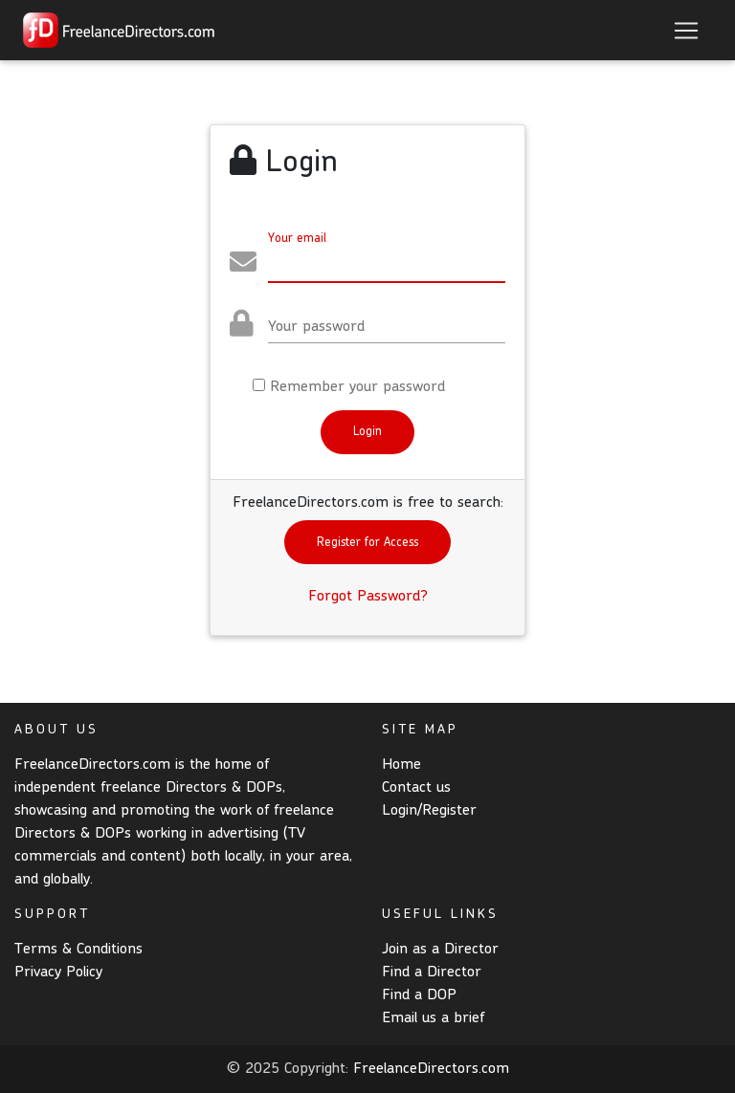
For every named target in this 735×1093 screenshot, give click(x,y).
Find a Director (431, 972)
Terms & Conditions (78, 949)
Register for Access (367, 542)
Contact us (416, 788)
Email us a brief (433, 1018)
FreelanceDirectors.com (431, 1069)
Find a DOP (419, 995)
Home (401, 765)
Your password (316, 327)
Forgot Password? (368, 596)
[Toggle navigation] (686, 30)
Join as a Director (440, 949)
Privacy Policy (58, 972)
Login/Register (429, 811)
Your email (297, 238)
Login (367, 432)
